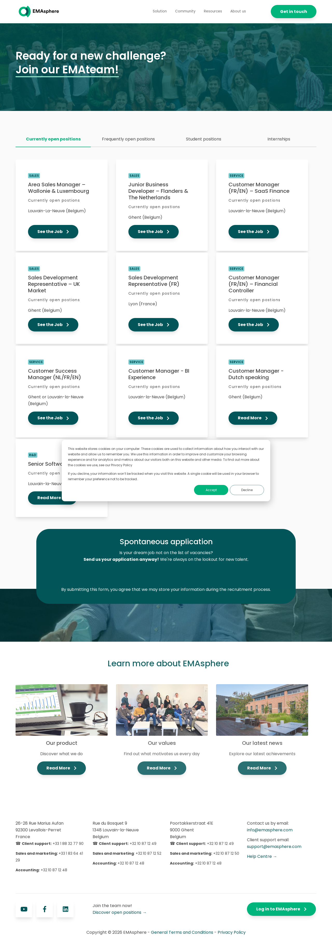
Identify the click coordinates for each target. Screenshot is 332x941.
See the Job (53, 232)
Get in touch (293, 12)
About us (238, 11)
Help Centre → (262, 856)
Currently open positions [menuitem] (53, 139)
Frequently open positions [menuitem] (128, 139)
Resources (213, 11)
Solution (160, 11)
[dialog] (166, 470)
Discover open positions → (120, 912)
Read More (253, 418)
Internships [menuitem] (278, 139)
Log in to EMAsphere (281, 909)
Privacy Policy (232, 932)
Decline (247, 490)
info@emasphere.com (270, 830)
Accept (211, 490)
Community (185, 11)
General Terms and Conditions (182, 932)
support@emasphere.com (274, 847)
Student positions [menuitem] (203, 139)
